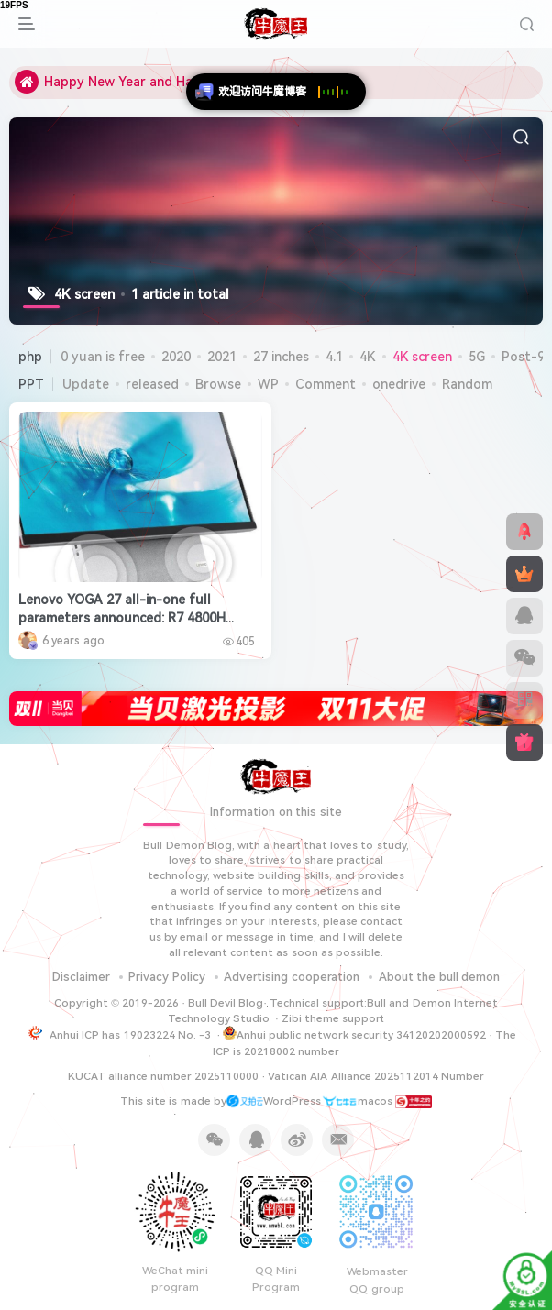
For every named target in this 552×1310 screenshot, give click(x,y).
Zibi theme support (333, 1018)
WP (268, 384)
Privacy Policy (166, 977)
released (152, 384)
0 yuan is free (103, 356)
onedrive (398, 384)
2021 (222, 356)
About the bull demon (440, 977)
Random (467, 384)
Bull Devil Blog (226, 1002)
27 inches (281, 356)
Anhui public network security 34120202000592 (354, 1033)
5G (477, 356)
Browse (218, 384)
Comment (325, 384)
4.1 (334, 356)
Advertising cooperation (291, 977)
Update (85, 384)
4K (367, 356)
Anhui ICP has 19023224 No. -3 (130, 1035)
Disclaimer (81, 977)
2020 (176, 356)
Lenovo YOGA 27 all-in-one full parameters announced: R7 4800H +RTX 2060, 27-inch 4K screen (122, 617)
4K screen (422, 356)
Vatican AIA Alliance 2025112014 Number (376, 1076)
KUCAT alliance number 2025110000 (163, 1076)
